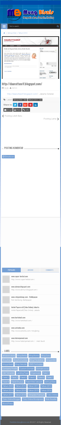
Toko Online (52, 395)
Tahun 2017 (8, 395)
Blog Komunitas (20, 360)
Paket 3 (14, 377)
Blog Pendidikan (37, 360)
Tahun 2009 (8, 386)
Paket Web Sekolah (34, 382)
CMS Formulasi (36, 364)
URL (26, 110)
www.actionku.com (18, 327)
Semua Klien (17, 100)
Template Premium (36, 395)
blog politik (51, 360)
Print (17, 110)
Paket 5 (32, 377)
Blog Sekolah (21, 364)
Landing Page (22, 373)
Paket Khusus (17, 382)
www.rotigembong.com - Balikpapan (24, 296)
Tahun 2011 (33, 386)
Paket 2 (6, 377)
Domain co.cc (42, 369)
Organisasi (35, 373)
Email (8, 110)
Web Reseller (51, 399)
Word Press (8, 404)
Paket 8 (6, 382)
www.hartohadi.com (18, 317)
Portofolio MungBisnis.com (20, 422)
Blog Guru (45, 356)
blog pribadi (8, 364)
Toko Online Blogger (11, 399)
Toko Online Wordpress (33, 399)
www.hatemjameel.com (19, 338)
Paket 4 (23, 377)
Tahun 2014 (20, 390)
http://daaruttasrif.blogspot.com (22, 94)
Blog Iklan (7, 360)
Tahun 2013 (8, 390)
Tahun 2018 (20, 395)
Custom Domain (27, 369)
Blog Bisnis (34, 356)
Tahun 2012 (46, 386)
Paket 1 (46, 373)
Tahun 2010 (33, 100)
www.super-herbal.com (19, 276)
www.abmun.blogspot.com (20, 286)
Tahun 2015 (33, 390)
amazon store (9, 356)
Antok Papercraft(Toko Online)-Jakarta (25, 307)
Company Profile (10, 369)
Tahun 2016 (46, 390)
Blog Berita (22, 356)
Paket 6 (41, 377)
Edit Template (8, 373)
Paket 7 (50, 377)
